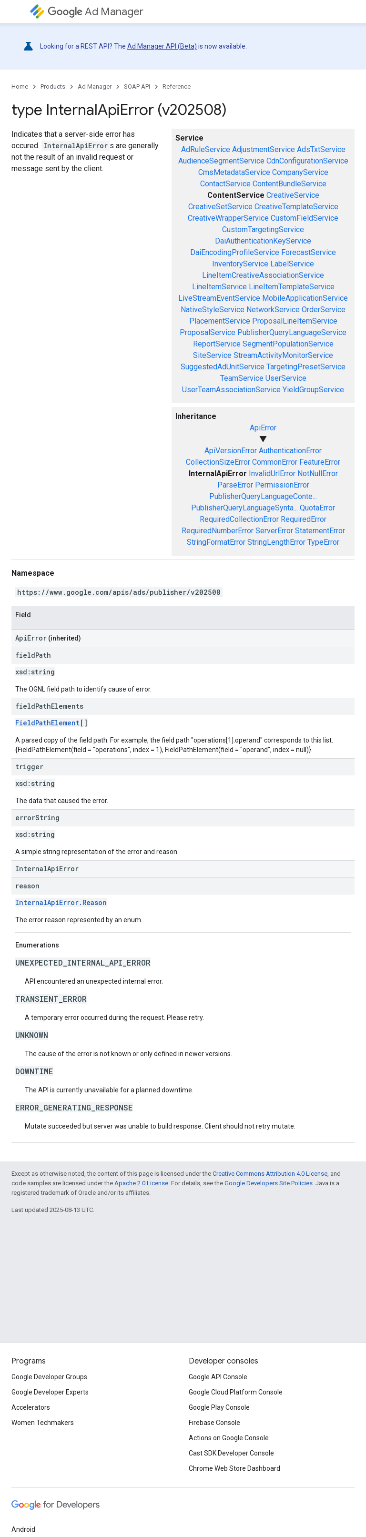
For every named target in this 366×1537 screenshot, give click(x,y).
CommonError (274, 462)
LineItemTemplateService (292, 286)
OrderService (324, 309)
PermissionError (282, 484)
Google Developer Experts (50, 1392)
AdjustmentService (263, 149)
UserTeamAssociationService (231, 389)
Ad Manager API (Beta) (162, 46)
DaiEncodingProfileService (234, 252)
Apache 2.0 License (141, 1183)
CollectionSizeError (218, 462)
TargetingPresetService (306, 366)
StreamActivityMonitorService (283, 355)
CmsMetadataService (234, 172)
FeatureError (319, 462)
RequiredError (303, 519)
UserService (285, 378)
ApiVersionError (230, 450)
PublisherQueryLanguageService (291, 332)
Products (53, 86)
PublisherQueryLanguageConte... (263, 496)
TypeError (323, 542)
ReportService (217, 343)
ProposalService (207, 332)
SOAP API (137, 86)
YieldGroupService (313, 389)
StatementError (320, 530)
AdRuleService (205, 149)
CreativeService (292, 195)
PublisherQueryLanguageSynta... (244, 507)
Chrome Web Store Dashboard (234, 1468)
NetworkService (273, 309)
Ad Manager (95, 11)
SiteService (212, 355)
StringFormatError (216, 542)
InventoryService (240, 263)
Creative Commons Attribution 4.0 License (270, 1173)
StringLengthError (276, 542)
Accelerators (30, 1407)
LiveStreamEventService (219, 298)
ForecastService (308, 252)
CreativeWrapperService (228, 218)
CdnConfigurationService (307, 160)
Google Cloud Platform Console (236, 1392)
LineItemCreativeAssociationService (263, 275)
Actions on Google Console (229, 1438)
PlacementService (219, 321)
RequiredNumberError (218, 530)
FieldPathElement (47, 722)
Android (23, 1529)
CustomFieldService (304, 218)
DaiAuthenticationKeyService (263, 240)
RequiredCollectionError (239, 519)
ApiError (263, 427)
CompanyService (300, 172)
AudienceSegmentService (221, 160)
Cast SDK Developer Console (231, 1453)
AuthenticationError (290, 450)
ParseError (235, 484)
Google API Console (218, 1377)
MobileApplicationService (305, 298)
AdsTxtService (321, 149)
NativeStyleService (212, 309)
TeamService (242, 378)
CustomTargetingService (263, 229)
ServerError (274, 530)
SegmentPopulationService (288, 343)
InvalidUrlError (272, 473)
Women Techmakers (42, 1422)
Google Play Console (219, 1407)
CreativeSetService (220, 206)
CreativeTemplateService (296, 206)
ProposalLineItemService (294, 321)
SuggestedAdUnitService (222, 366)
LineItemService (219, 286)
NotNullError (317, 473)
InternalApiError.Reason (61, 902)
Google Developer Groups (49, 1377)
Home (19, 86)
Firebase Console (214, 1422)
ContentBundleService (289, 183)
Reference (177, 86)
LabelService (292, 263)
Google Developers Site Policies (268, 1183)
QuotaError (317, 507)
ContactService (225, 183)
